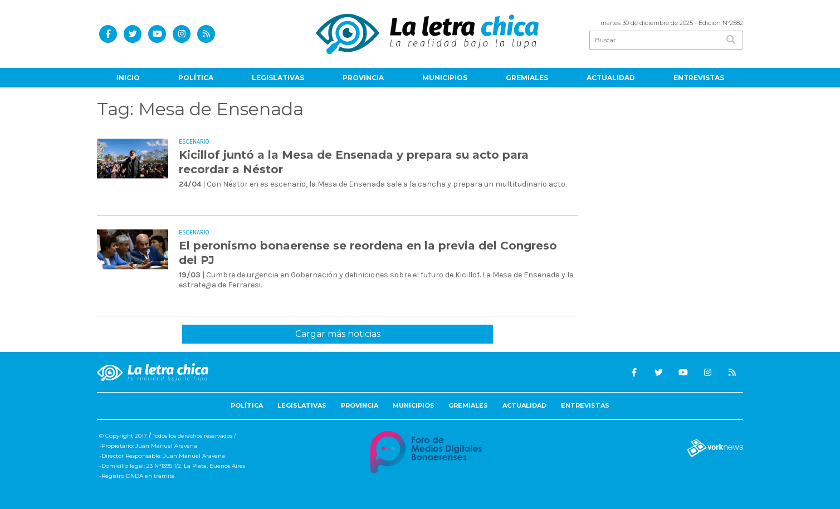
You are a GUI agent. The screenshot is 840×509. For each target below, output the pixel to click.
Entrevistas (698, 78)
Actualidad (611, 78)
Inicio (128, 78)
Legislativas (278, 78)
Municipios (444, 78)
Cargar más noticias (337, 334)
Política (195, 78)
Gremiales (527, 78)
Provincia (363, 78)
